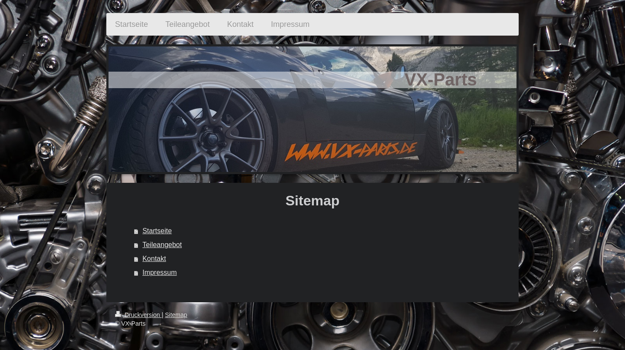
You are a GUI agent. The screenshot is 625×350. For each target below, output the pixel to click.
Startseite (157, 230)
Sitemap (176, 314)
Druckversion (138, 314)
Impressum (159, 272)
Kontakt (154, 258)
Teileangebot (162, 244)
